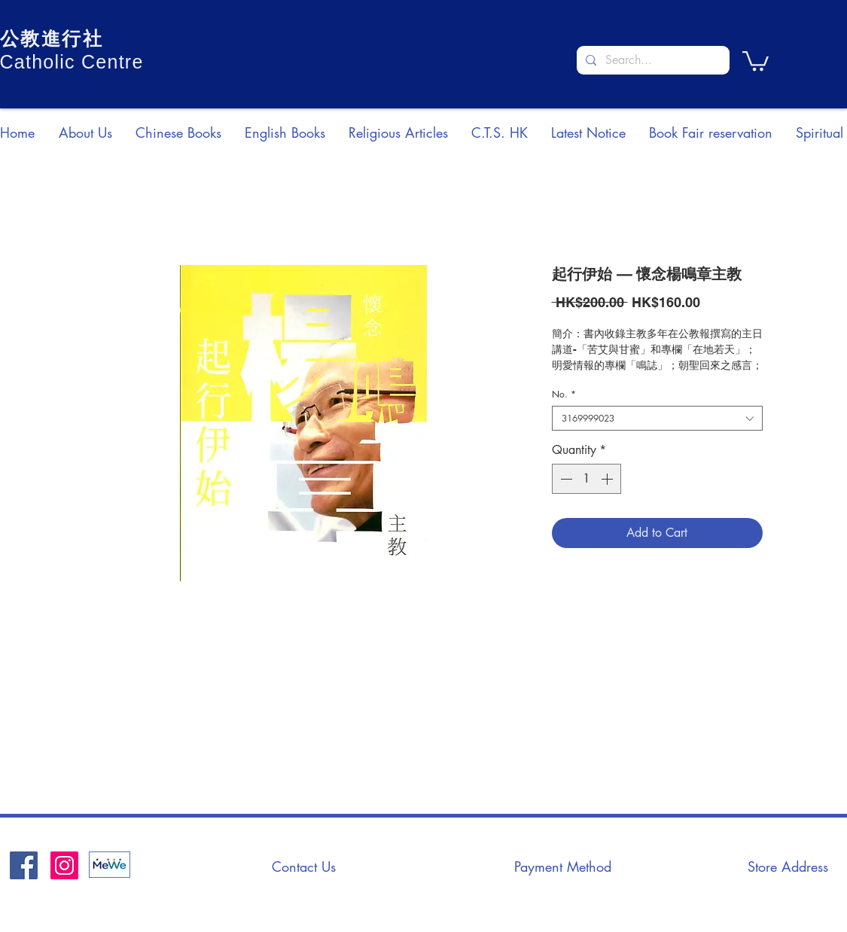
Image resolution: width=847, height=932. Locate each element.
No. (564, 394)
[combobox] (657, 418)
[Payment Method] (563, 866)
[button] (755, 60)
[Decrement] (564, 478)
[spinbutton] (586, 478)
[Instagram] (64, 865)
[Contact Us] (304, 866)
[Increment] (608, 478)
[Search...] (651, 60)
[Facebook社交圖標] (24, 865)
